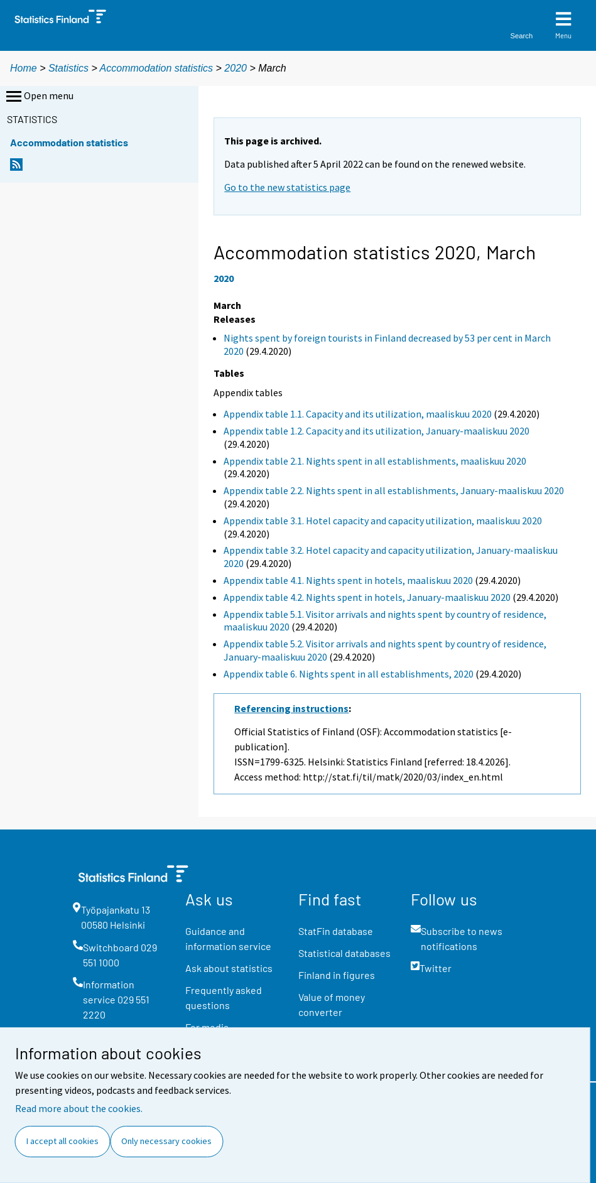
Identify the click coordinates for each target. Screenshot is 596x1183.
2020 (235, 68)
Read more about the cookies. (79, 1108)
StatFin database (335, 931)
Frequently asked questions (223, 997)
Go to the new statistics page (287, 187)
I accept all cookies (62, 1141)
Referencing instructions (291, 708)
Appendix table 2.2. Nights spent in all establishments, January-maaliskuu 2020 (394, 490)
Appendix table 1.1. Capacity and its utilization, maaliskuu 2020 (358, 414)
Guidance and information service (228, 938)
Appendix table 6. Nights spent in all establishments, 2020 (349, 673)
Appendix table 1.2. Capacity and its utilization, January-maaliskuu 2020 (376, 430)
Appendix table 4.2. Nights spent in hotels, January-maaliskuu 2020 (367, 597)
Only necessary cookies (166, 1141)
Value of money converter (331, 1004)
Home (23, 68)
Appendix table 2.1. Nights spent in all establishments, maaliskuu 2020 (375, 461)
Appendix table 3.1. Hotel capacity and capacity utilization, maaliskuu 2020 (383, 520)
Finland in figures (336, 975)
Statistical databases (344, 953)
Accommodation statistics (157, 68)
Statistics (68, 68)
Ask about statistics (229, 968)
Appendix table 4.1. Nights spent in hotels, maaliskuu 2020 (348, 580)
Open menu (38, 97)
